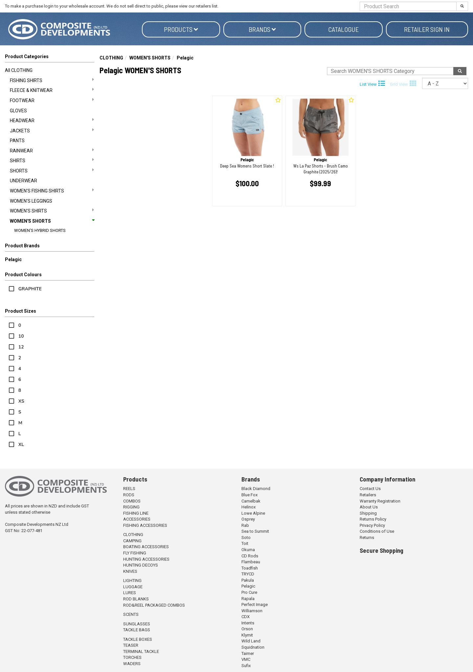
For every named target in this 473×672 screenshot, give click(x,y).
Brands (262, 29)
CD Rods (249, 555)
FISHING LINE (135, 513)
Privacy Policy (372, 525)
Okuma (248, 549)
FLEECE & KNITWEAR (52, 90)
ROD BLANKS (136, 598)
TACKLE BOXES (137, 639)
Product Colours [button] (23, 274)
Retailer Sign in (427, 29)
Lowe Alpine (253, 513)
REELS (129, 488)
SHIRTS (52, 160)
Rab (245, 525)
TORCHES (132, 657)
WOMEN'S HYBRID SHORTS (40, 230)
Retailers (368, 494)
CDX (245, 616)
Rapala (248, 598)
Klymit (247, 635)
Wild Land (250, 640)
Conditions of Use (377, 531)
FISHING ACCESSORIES (145, 525)
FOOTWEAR (52, 100)
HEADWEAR (52, 120)
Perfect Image (254, 604)
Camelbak (250, 501)
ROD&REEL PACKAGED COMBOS (154, 605)
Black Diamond (255, 488)
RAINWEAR (52, 150)
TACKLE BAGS (136, 629)
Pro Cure (249, 592)
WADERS (132, 663)
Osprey (248, 519)
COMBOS (132, 501)
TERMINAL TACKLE (141, 651)
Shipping (368, 513)
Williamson (251, 610)
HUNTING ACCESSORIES (146, 559)
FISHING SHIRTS (52, 80)
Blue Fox (249, 494)
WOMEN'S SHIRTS (52, 210)
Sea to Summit (255, 531)
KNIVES (130, 571)
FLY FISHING (134, 552)
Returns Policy (373, 519)
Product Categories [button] (27, 56)
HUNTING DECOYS (140, 565)
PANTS (17, 140)
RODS (128, 494)
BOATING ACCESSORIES (146, 546)
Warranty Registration (380, 501)
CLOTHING (111, 57)
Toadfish (249, 568)
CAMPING (132, 540)
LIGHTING (132, 580)
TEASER (130, 645)
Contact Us (370, 488)
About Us (369, 506)
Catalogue (343, 29)
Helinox (248, 506)
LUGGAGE (133, 586)
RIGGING (131, 506)
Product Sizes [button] (20, 311)
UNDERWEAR (23, 180)
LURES (129, 592)
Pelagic (13, 259)
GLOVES (18, 110)
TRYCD (247, 573)
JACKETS (52, 130)
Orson (247, 628)
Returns (367, 537)
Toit (244, 543)
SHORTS (52, 170)
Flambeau (250, 561)
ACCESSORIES (136, 519)
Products (181, 29)
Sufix (246, 665)
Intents (247, 622)
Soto (246, 537)
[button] (49, 247)
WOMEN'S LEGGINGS (31, 201)
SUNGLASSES (136, 623)
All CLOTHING (19, 70)
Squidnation (252, 647)
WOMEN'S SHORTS (52, 221)
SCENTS (131, 614)
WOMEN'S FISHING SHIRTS (52, 190)
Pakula (247, 580)
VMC (245, 659)
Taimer (247, 653)
